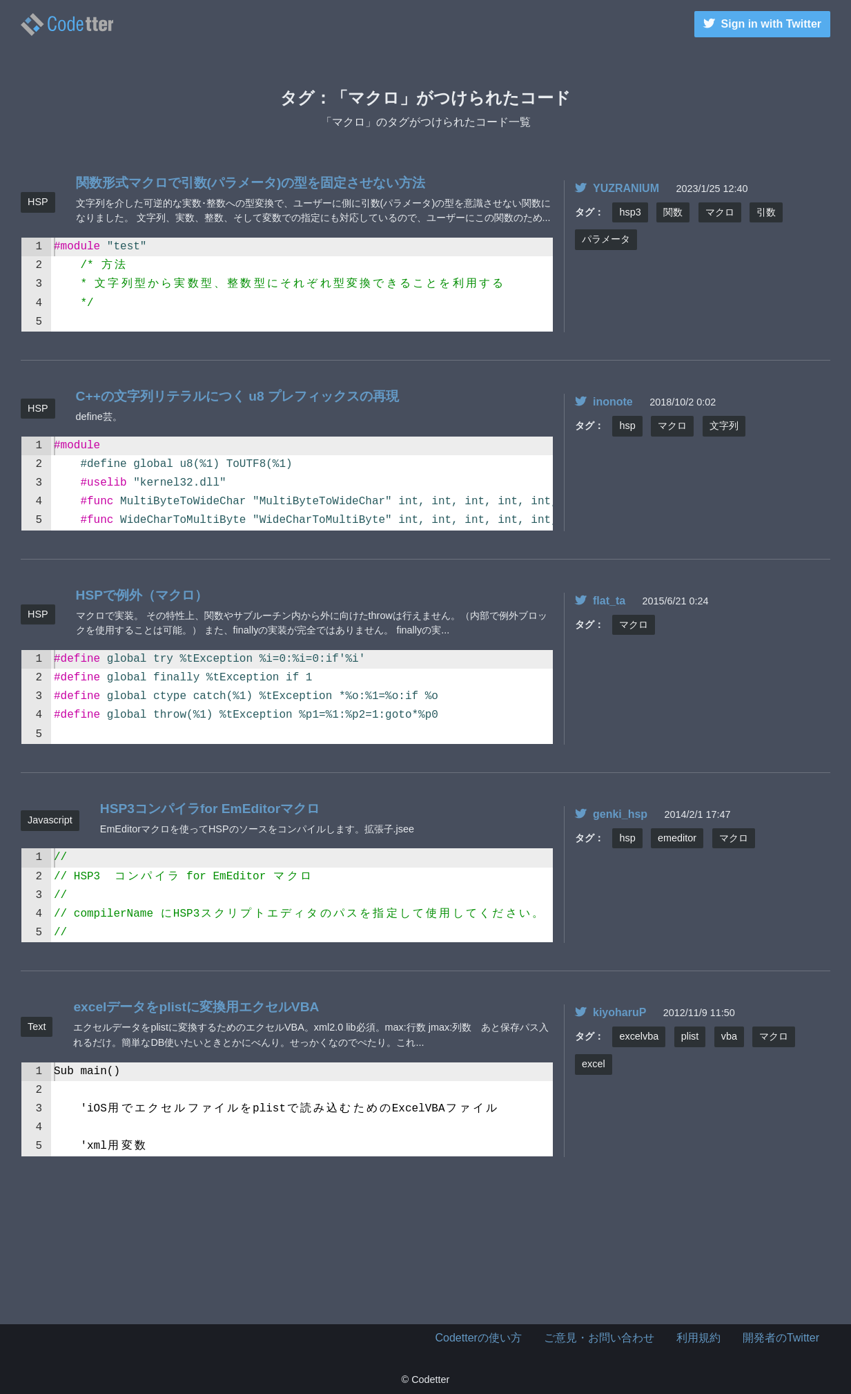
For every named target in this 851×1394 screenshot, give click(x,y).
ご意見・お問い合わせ (599, 1338)
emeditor (677, 837)
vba (729, 1036)
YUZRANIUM (617, 188)
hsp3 (629, 212)
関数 (673, 212)
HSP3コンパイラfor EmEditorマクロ (210, 808)
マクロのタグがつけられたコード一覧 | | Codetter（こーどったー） (67, 24)
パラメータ (606, 239)
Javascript (50, 819)
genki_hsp (611, 814)
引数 (766, 212)
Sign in (762, 24)
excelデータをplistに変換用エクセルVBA (196, 1007)
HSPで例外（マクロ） (142, 595)
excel (593, 1063)
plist (690, 1036)
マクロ (719, 212)
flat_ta (600, 601)
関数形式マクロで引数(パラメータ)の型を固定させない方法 (251, 182)
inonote (604, 402)
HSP (38, 201)
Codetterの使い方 (479, 1338)
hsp (627, 425)
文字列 (724, 425)
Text (37, 1026)
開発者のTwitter (781, 1338)
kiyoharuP (610, 1012)
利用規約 (698, 1338)
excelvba (638, 1036)
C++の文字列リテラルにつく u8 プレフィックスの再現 (237, 396)
